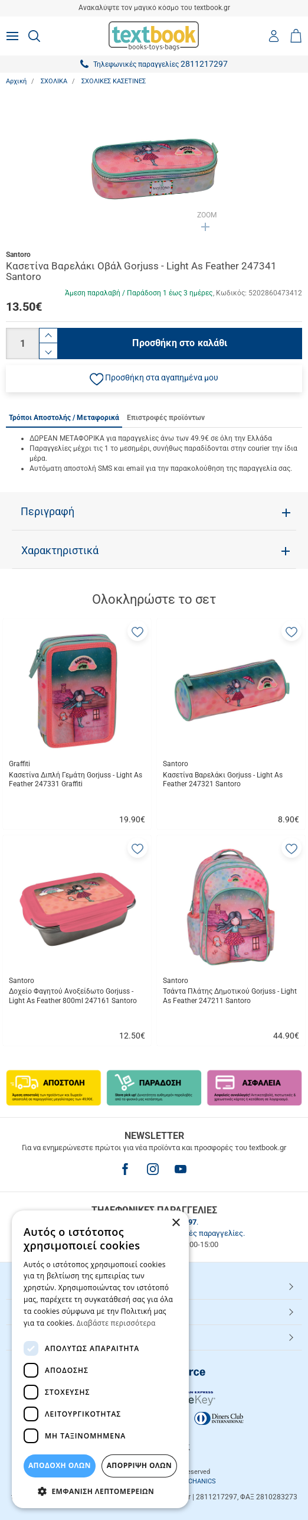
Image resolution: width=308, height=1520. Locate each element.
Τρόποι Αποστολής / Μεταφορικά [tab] (64, 418)
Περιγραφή (47, 511)
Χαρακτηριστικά (60, 550)
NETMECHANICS (191, 1481)
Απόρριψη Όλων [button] (139, 1465)
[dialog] (100, 1359)
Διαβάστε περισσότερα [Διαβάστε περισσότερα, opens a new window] (116, 1323)
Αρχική (16, 81)
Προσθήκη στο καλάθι (179, 343)
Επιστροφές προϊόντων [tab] (166, 418)
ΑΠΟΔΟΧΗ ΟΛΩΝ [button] (59, 1465)
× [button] (175, 1223)
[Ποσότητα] (22, 343)
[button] (154, 378)
